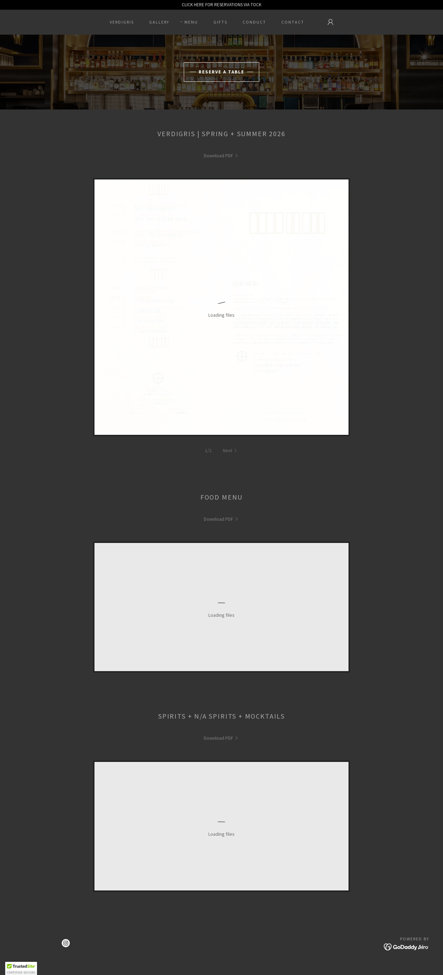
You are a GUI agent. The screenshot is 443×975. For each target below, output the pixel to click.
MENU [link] (191, 22)
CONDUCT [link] (254, 22)
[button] (330, 22)
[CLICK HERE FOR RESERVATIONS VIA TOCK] (221, 4)
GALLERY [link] (159, 22)
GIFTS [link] (220, 22)
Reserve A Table (221, 72)
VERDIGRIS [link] (122, 22)
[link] (221, 155)
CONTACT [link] (292, 22)
